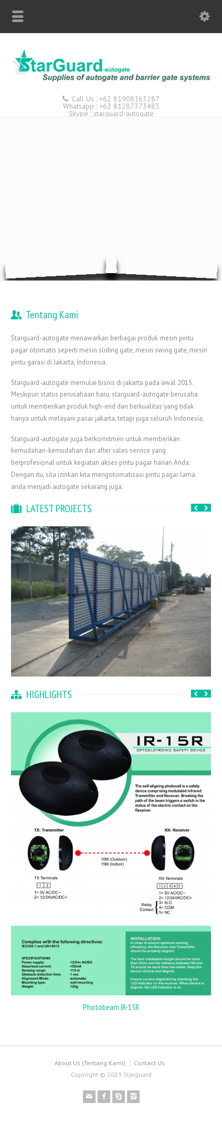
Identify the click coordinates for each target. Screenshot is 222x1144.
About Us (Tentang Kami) (90, 1063)
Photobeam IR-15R (111, 1007)
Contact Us (149, 1063)
